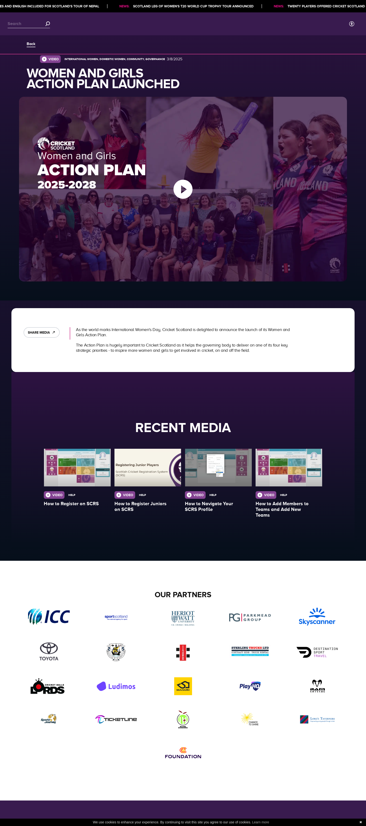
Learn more (260, 822)
